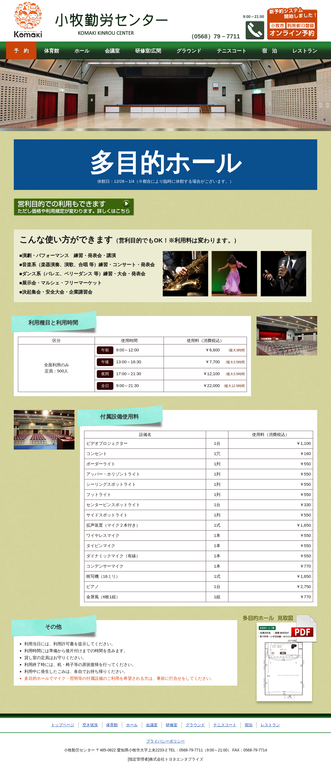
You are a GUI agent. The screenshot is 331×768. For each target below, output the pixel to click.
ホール (81, 51)
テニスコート (232, 51)
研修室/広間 (148, 51)
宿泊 (248, 725)
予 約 (21, 51)
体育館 (51, 51)
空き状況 (90, 725)
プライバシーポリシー (165, 741)
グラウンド (189, 51)
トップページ (62, 725)
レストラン (304, 51)
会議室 (112, 51)
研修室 (171, 725)
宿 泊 (269, 51)
